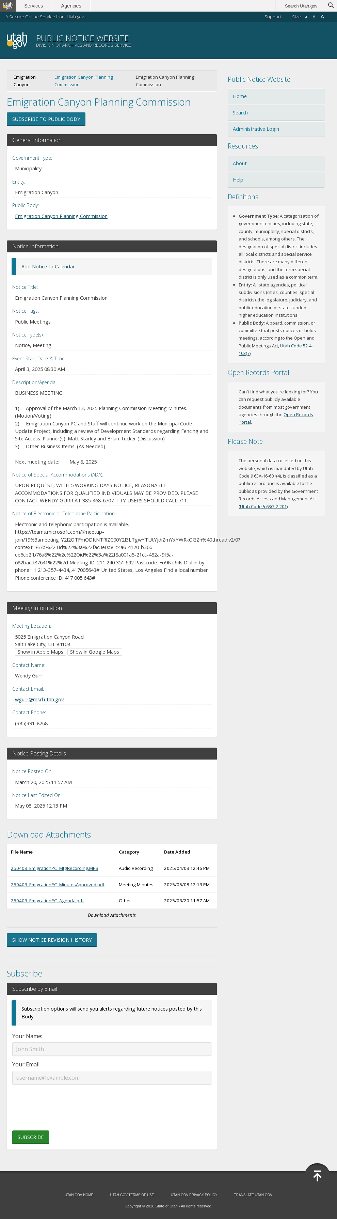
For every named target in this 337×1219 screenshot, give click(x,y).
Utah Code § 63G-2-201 (263, 506)
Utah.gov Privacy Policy (194, 1195)
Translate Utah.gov (253, 1195)
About (240, 163)
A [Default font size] (314, 16)
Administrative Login (256, 129)
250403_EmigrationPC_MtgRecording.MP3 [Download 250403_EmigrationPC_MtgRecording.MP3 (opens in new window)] (54, 868)
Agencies (74, 6)
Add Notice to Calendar (48, 266)
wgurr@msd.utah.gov (39, 699)
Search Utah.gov (301, 6)
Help (238, 179)
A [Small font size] (306, 17)
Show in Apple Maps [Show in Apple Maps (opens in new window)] (40, 651)
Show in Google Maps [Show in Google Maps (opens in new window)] (94, 651)
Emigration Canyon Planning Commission (83, 81)
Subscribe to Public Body (46, 119)
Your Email (25, 1064)
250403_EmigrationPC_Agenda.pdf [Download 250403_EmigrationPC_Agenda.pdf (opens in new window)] (47, 900)
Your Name (26, 1036)
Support (272, 17)
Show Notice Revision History (52, 940)
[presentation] (112, 1100)
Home (240, 96)
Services (36, 6)
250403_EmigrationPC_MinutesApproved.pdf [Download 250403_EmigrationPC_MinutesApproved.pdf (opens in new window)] (58, 884)
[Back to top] (317, 1176)
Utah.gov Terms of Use (132, 1195)
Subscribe (31, 1137)
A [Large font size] (322, 16)
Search (240, 112)
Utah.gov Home (79, 1195)
